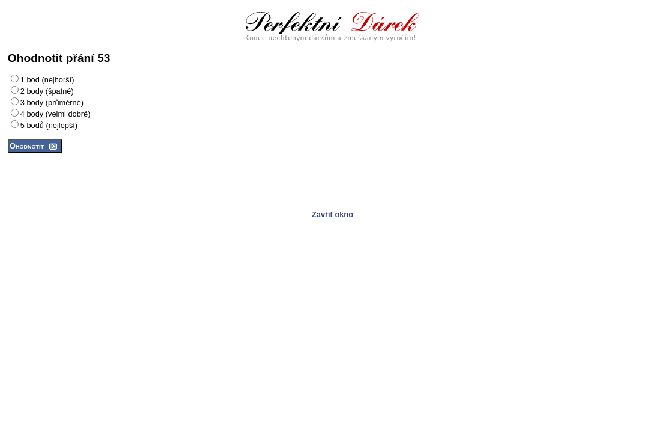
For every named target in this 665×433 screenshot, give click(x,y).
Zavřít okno (332, 214)
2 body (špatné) (47, 91)
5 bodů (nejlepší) (48, 125)
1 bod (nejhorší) (47, 79)
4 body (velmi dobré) (55, 113)
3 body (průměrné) (52, 102)
